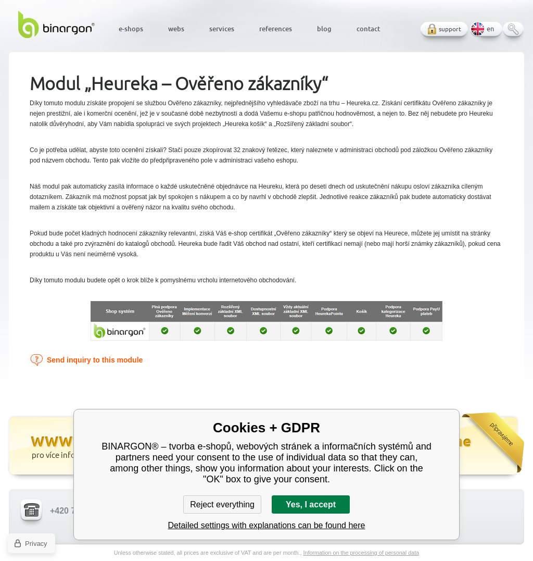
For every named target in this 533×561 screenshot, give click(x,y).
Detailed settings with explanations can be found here (266, 525)
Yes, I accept (311, 504)
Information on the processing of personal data (361, 553)
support (450, 29)
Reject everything (222, 504)
